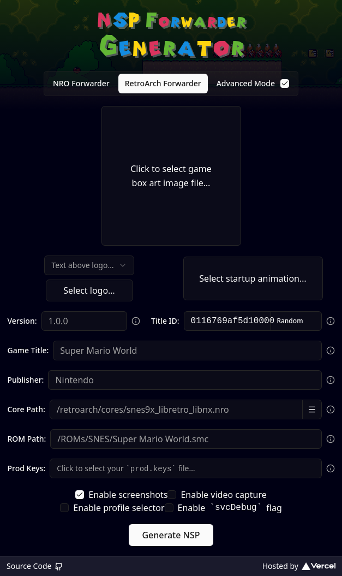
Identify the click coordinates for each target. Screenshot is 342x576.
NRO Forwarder (81, 83)
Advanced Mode (253, 83)
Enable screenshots (121, 495)
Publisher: (26, 380)
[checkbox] (284, 83)
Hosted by (298, 566)
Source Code (35, 566)
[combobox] (89, 265)
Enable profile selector (112, 508)
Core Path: (26, 409)
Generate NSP (171, 535)
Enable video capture (216, 495)
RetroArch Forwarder (163, 83)
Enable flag (223, 507)
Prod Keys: (27, 468)
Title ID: (165, 321)
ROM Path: (27, 439)
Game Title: (28, 350)
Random (290, 320)
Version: (22, 321)
